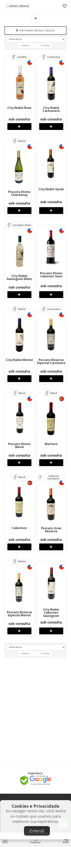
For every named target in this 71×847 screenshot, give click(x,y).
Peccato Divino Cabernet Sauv (51, 274)
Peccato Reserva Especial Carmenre (51, 361)
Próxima (45, 45)
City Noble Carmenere (51, 109)
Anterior (25, 45)
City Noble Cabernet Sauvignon (51, 612)
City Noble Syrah (51, 189)
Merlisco (51, 444)
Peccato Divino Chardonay (19, 193)
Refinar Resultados (35, 30)
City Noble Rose (19, 108)
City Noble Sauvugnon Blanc (19, 277)
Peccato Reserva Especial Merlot (19, 613)
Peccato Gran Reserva (51, 529)
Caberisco (19, 528)
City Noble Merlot (19, 360)
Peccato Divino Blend (19, 445)
